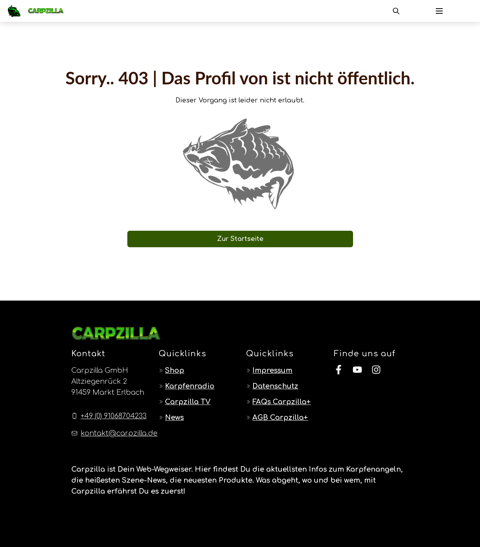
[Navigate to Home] (39, 11)
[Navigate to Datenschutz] (283, 386)
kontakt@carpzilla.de (119, 433)
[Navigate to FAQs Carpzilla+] (283, 401)
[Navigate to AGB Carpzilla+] (283, 417)
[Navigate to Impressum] (283, 370)
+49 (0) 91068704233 (114, 416)
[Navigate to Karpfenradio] (196, 386)
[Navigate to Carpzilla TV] (196, 401)
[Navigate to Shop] (196, 370)
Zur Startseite (240, 239)
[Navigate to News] (196, 417)
